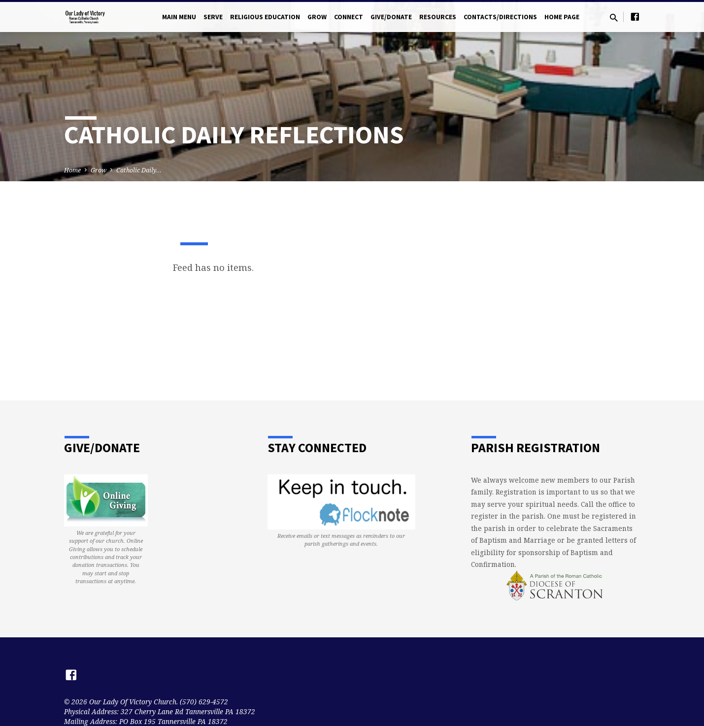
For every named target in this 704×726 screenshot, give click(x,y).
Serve (213, 17)
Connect (348, 17)
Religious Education (265, 17)
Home (72, 170)
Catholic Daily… (139, 170)
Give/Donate (391, 17)
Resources (437, 17)
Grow (317, 17)
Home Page (561, 17)
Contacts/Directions (500, 17)
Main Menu (179, 17)
